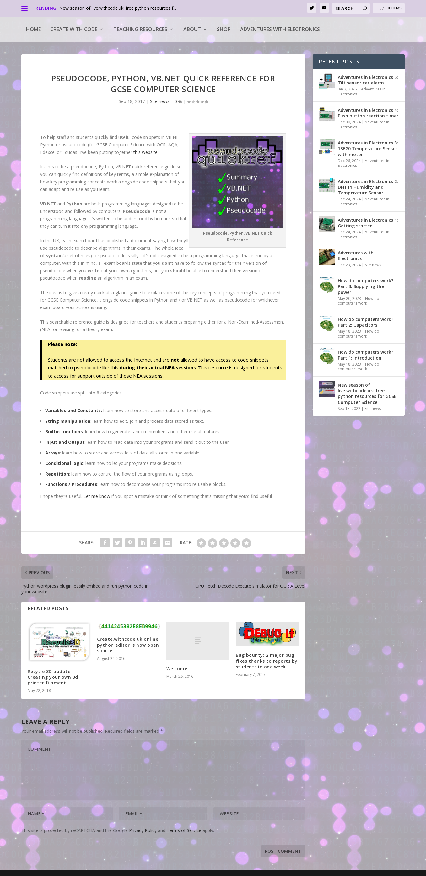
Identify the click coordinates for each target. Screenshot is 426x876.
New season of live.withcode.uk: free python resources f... (117, 8)
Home (33, 29)
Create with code (73, 29)
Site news (160, 101)
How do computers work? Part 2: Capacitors (365, 322)
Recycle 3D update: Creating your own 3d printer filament (53, 677)
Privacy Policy (143, 830)
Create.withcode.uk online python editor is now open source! (128, 644)
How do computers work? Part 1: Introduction (365, 355)
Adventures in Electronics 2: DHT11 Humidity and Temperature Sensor (368, 187)
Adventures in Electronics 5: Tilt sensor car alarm (368, 80)
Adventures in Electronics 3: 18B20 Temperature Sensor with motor (368, 148)
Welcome (176, 669)
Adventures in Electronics (362, 91)
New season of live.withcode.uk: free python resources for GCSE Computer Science (367, 393)
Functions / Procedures (71, 484)
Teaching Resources (140, 29)
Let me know (97, 496)
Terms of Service (184, 830)
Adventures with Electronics (280, 29)
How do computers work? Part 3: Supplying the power (365, 286)
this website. (146, 152)
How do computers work (358, 301)
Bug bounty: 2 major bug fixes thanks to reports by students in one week (267, 660)
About (192, 29)
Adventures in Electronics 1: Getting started (368, 223)
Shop (224, 29)
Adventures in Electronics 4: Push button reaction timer (368, 113)
